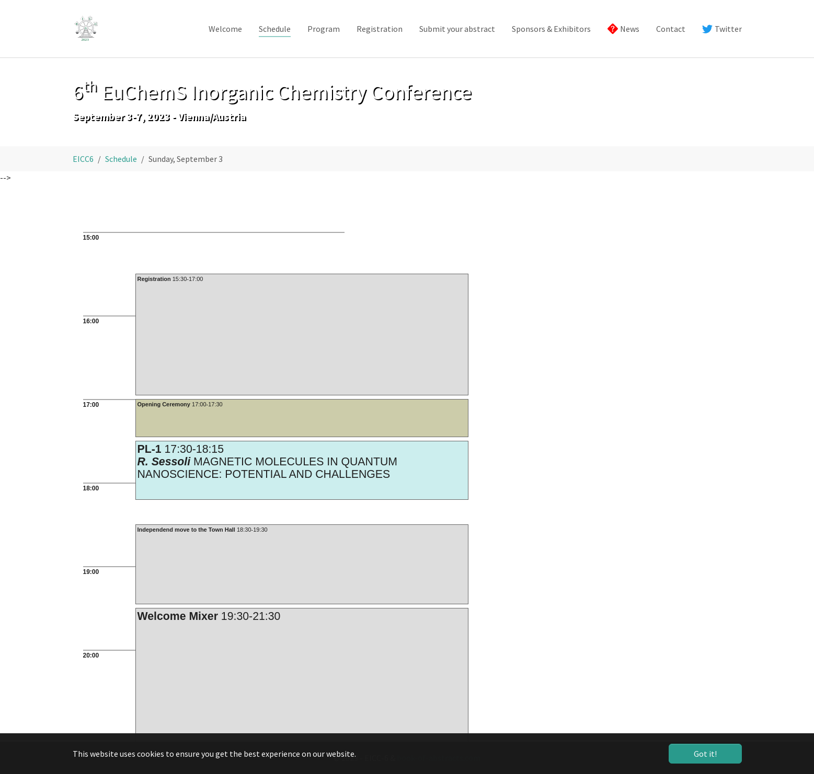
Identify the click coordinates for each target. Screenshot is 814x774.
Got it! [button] (705, 753)
